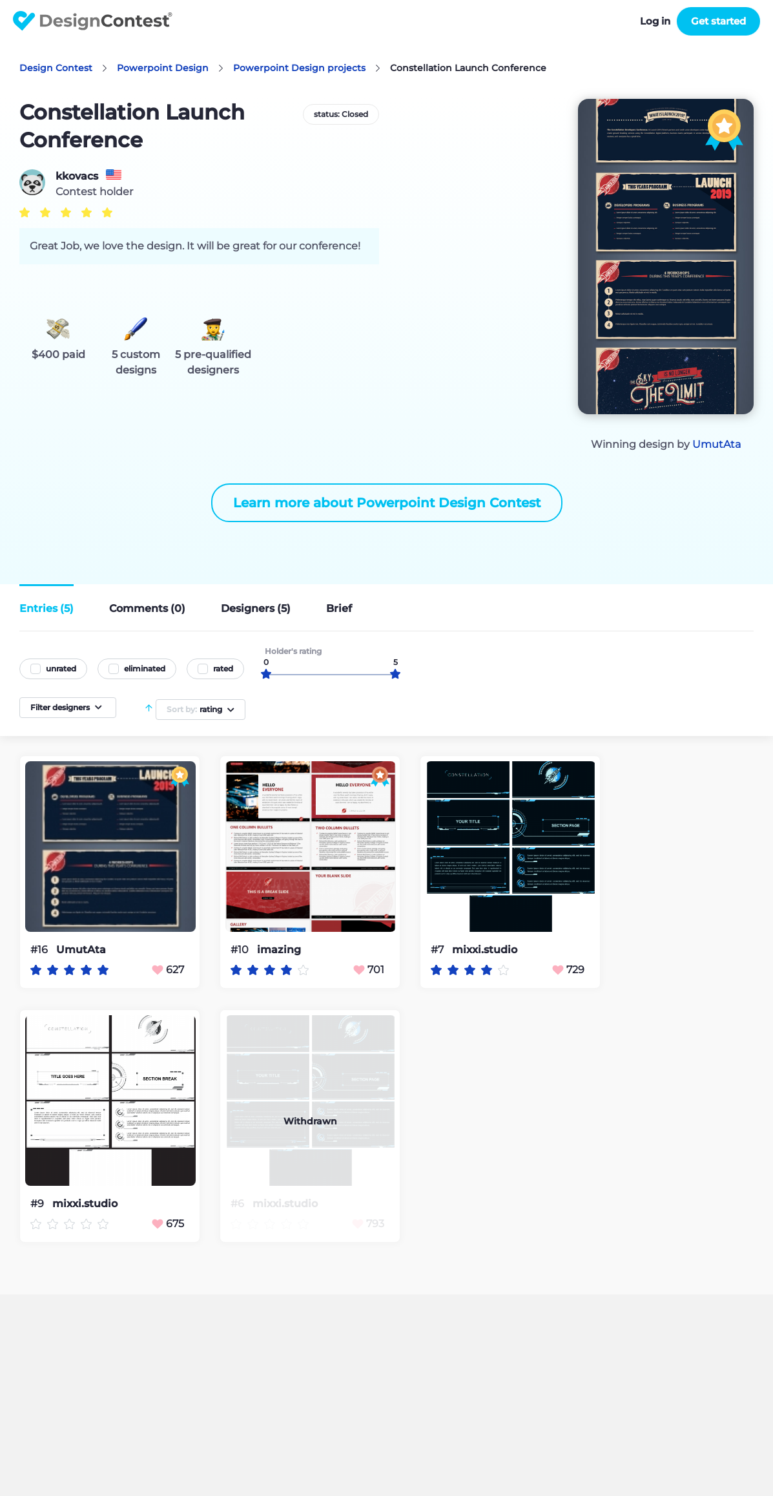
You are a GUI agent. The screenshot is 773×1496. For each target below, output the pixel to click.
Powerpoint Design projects (299, 68)
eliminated (144, 668)
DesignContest (92, 21)
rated (223, 668)
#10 (241, 949)
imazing (279, 950)
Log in (655, 21)
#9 (38, 1203)
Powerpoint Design (163, 68)
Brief (339, 608)
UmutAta (716, 444)
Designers (256, 608)
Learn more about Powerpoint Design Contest (387, 503)
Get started (718, 21)
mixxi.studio (484, 950)
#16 (40, 949)
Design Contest (55, 68)
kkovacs (77, 176)
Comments (147, 608)
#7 (438, 949)
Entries (46, 608)
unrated (61, 668)
